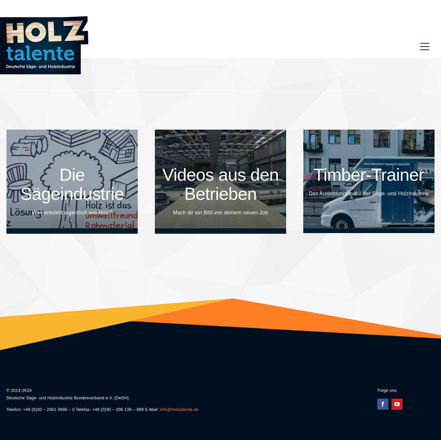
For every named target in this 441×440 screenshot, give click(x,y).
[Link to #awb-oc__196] (424, 46)
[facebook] (382, 404)
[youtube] (397, 404)
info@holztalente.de (179, 409)
